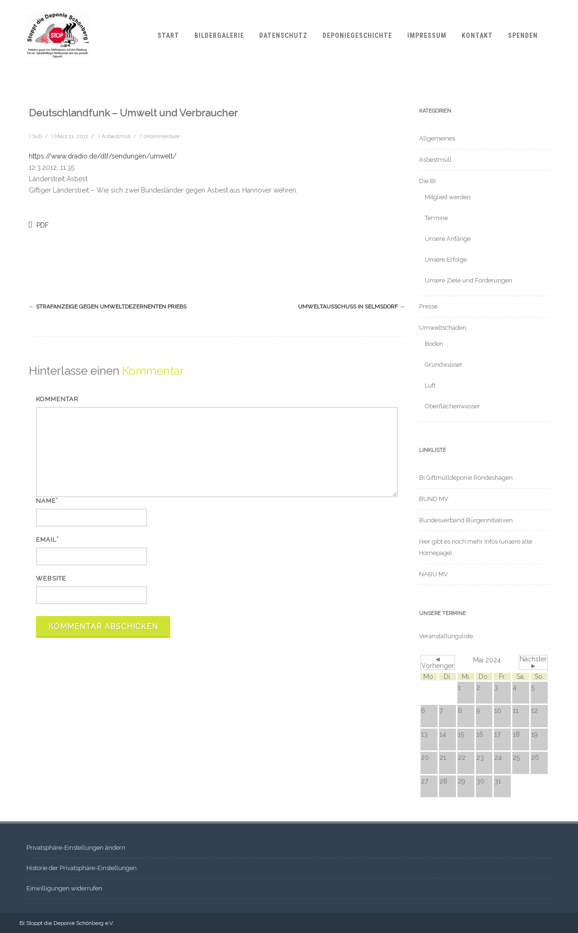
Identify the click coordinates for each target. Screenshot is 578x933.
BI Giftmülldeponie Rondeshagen (466, 477)
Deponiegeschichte (357, 35)
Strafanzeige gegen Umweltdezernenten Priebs (107, 306)
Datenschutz (283, 35)
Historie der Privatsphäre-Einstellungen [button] (81, 867)
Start (168, 35)
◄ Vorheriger (437, 662)
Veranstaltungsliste (446, 636)
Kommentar (57, 399)
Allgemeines (437, 138)
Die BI (427, 181)
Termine (436, 217)
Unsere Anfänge (448, 238)
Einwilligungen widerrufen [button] (64, 888)
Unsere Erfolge (446, 259)
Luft (430, 385)
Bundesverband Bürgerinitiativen (466, 520)
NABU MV (433, 574)
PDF (39, 224)
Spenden (523, 35)
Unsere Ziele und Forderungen (468, 280)
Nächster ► (533, 662)
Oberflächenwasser (452, 406)
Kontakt (477, 35)
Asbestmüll (116, 136)
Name (46, 501)
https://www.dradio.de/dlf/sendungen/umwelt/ (102, 156)
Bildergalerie (219, 35)
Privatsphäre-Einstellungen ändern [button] (75, 847)
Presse (428, 306)
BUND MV (433, 498)
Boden (434, 343)
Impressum (427, 35)
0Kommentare (161, 136)
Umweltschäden (442, 327)
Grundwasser (444, 364)
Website (51, 578)
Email (46, 540)
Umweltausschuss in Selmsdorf (351, 306)
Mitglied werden (448, 197)
